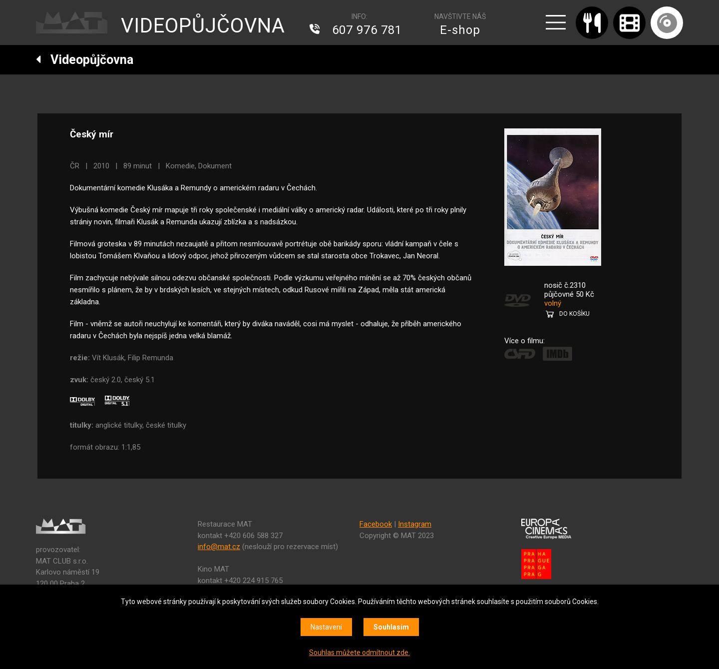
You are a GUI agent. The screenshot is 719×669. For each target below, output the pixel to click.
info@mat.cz (219, 546)
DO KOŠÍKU (574, 313)
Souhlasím (391, 627)
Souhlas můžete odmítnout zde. (359, 653)
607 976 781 (367, 30)
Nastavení (326, 627)
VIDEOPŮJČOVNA (203, 25)
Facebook (376, 524)
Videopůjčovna (84, 59)
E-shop (460, 30)
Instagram (414, 524)
